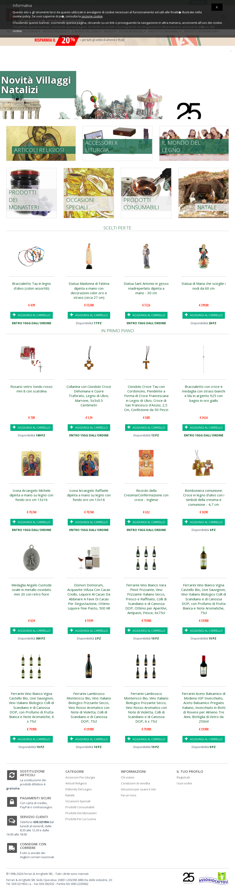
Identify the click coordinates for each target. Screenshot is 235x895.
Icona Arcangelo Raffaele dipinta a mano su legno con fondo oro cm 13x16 (89, 495)
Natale (207, 207)
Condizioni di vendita (135, 783)
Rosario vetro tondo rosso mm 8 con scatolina (31, 388)
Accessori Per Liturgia (80, 777)
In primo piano (117, 331)
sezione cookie (92, 16)
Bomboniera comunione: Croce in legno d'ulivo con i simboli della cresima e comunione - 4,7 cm (203, 497)
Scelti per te (117, 228)
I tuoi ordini (184, 783)
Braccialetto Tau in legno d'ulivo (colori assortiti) (31, 285)
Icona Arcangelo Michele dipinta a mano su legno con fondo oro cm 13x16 (31, 495)
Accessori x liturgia (101, 146)
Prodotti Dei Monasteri (81, 813)
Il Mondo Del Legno (78, 789)
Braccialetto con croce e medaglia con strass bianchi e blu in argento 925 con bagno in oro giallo (203, 393)
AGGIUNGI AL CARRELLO (31, 315)
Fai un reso (128, 795)
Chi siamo (127, 777)
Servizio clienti (34, 816)
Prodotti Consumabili (79, 807)
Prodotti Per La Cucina (80, 819)
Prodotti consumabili (141, 203)
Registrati (183, 777)
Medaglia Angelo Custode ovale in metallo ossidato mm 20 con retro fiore (31, 590)
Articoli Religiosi (76, 783)
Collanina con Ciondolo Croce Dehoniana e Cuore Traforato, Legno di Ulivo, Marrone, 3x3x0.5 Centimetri (89, 395)
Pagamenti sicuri (35, 798)
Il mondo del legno (181, 146)
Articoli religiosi (39, 150)
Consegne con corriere (33, 846)
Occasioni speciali (80, 203)
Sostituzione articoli (32, 773)
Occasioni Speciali (77, 801)
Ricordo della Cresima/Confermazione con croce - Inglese (146, 495)
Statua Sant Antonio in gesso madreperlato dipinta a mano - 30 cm (146, 288)
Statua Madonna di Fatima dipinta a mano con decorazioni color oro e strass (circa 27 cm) (89, 290)
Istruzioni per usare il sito (138, 789)
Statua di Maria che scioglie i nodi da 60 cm (204, 285)
